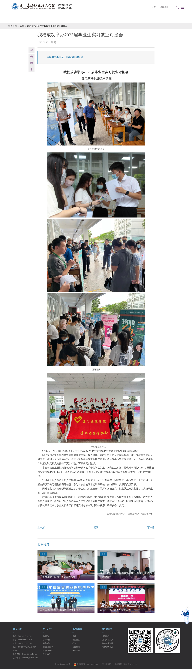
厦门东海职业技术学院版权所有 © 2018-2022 (119, 664)
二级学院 (52, 19)
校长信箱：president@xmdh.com (25, 658)
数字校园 (148, 19)
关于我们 (47, 629)
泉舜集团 (106, 636)
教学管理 (110, 19)
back (31, 69)
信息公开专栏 (169, 19)
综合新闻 (12, 26)
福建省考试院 (107, 643)
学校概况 (33, 19)
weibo (31, 50)
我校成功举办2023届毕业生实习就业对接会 (47, 26)
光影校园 (76, 647)
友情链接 (107, 629)
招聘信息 (164, 7)
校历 (154, 7)
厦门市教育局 (107, 640)
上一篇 (41, 527)
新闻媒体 (77, 629)
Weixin (31, 57)
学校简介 (46, 636)
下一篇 (150, 527)
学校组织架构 (48, 647)
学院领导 (46, 643)
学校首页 (14, 19)
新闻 (22, 26)
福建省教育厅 (107, 647)
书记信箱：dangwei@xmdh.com (25, 654)
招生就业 (91, 19)
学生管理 (72, 19)
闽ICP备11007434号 (62, 664)
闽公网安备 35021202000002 (86, 664)
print (31, 63)
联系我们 (17, 629)
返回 (96, 527)
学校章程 (46, 640)
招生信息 (76, 640)
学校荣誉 (76, 651)
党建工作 (129, 19)
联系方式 (46, 654)
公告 (74, 643)
